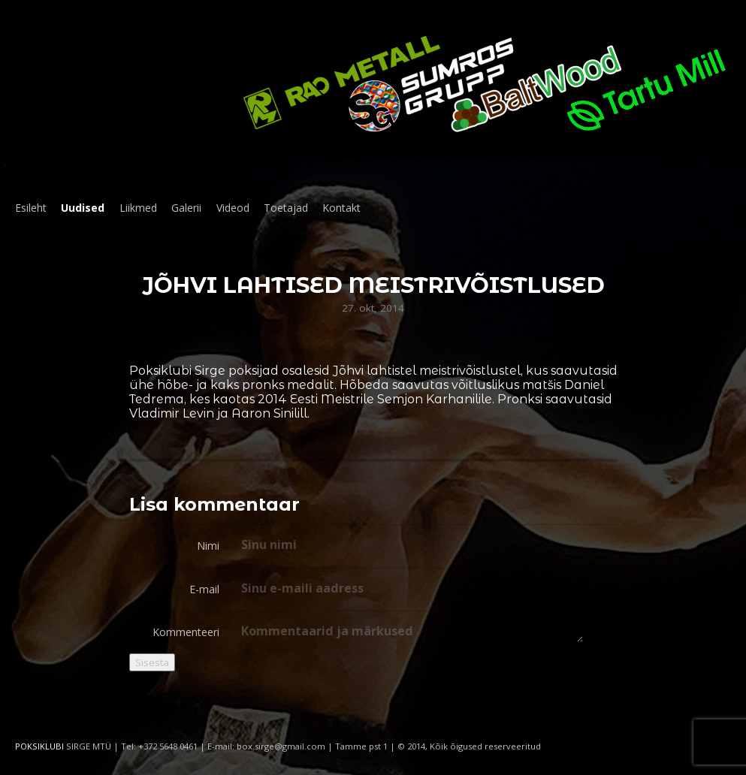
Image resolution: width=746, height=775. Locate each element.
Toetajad (286, 208)
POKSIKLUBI (39, 746)
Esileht (31, 208)
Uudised (82, 208)
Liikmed (138, 208)
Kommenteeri (186, 632)
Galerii (186, 208)
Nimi (208, 545)
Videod (232, 208)
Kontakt (341, 208)
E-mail (204, 589)
